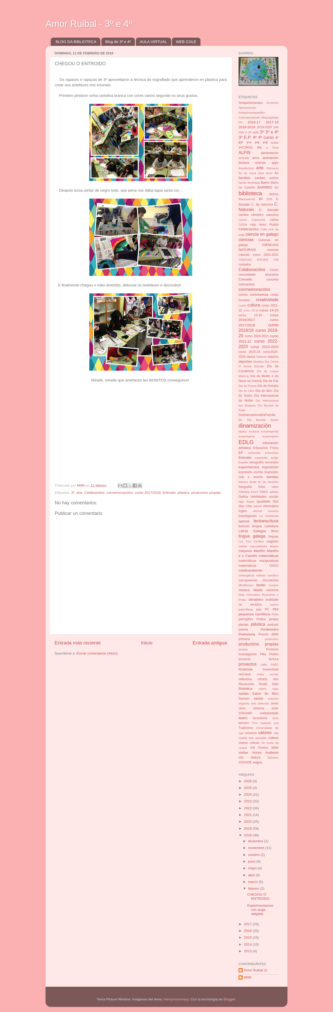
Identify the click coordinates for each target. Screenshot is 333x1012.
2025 (248, 788)
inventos (273, 511)
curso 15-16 (250, 315)
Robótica (245, 689)
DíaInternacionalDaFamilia (257, 415)
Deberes (261, 356)
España (243, 462)
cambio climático (251, 215)
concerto (272, 279)
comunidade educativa (258, 274)
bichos (273, 194)
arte (79, 493)
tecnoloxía (260, 718)
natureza (272, 590)
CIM (275, 259)
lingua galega (252, 536)
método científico (267, 575)
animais (260, 163)
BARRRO (264, 187)
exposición (270, 467)
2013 (248, 951)
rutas (275, 688)
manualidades (258, 546)
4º (255, 137)
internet (257, 511)
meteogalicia (246, 575)
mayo (253, 868)
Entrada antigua (210, 642)
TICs (255, 723)
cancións (272, 215)
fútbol (275, 486)
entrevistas (271, 452)
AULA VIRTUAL (153, 41)
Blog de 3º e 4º (118, 41)
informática (270, 506)
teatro (243, 718)
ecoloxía (254, 431)
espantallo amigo (266, 457)
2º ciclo (254, 132)
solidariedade (269, 713)
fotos (261, 487)
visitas (243, 752)
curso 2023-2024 (264, 347)
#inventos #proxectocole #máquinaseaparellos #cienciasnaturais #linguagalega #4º (258, 112)
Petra (275, 614)
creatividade (267, 299)
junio (252, 861)
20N (275, 127)
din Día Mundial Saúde (258, 419)
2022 (248, 808)
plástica (183, 493)
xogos (257, 762)
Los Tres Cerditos (251, 541)
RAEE (274, 664)
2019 (248, 828)
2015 (248, 937)
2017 (248, 924)
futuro (254, 491)
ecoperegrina (247, 436)
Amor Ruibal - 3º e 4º (89, 24)
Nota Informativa (249, 594)
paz (258, 609)
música (244, 590)
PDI (276, 609)
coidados (245, 264)
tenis (275, 718)
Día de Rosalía (267, 386)
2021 (248, 815)
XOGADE (245, 762)
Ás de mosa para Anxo (255, 173)
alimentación (269, 153)
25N (241, 132)
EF (241, 453)
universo (251, 733)
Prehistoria (247, 634)
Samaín (244, 698)
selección (263, 703)
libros (274, 531)
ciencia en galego (262, 234)
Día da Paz (270, 381)
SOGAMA (245, 713)
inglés (243, 511)
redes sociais (267, 674)
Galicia (243, 496)
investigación (248, 516)
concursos (247, 284)
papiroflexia (246, 609)
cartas (274, 220)
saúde (258, 698)
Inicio (146, 642)
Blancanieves (247, 199)
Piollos (261, 619)
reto (275, 679)
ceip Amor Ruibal (264, 224)
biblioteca (250, 193)
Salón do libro (265, 693)
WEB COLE (186, 41)
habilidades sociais (264, 496)
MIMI (247, 977)
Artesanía (272, 168)
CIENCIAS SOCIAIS (253, 259)
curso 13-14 (251, 310)
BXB (269, 199)
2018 (248, 835)
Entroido (169, 493)
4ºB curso (270, 142)
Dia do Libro (246, 390)
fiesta (253, 481)
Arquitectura (246, 168)
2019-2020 (264, 127)
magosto (272, 541)
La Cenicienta (268, 515)
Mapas (274, 546)
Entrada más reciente (78, 642)
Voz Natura (249, 757)
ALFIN (244, 152)
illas (275, 501)
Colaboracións (252, 269)
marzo (253, 882)
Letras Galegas (252, 531)
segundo (273, 698)
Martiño (259, 551)
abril (252, 875)
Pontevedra (269, 629)
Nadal (257, 590)
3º (72, 493)
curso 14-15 (269, 310)
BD (276, 187)
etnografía (256, 462)
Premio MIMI (268, 634)
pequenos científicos (254, 614)
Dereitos (258, 361)
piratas (273, 619)
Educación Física (265, 448)
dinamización (255, 425)
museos (273, 585)
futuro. (264, 492)
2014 (248, 944)
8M (259, 147)
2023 (248, 801)
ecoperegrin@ (269, 431)
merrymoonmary (176, 999)
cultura (254, 305)
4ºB (257, 142)
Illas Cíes (245, 506)
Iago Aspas (246, 501)
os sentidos (250, 604)
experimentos (249, 467)
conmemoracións (120, 493)
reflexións (245, 679)
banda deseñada (249, 182)
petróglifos (246, 619)
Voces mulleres (265, 752)
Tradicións (246, 728)
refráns (262, 679)
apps (275, 163)
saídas (244, 693)
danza (251, 357)
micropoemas (248, 580)
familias (272, 477)
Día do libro (264, 391)
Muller (261, 585)
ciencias (246, 239)
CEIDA (243, 224)
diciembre (256, 841)
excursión (271, 462)
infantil (258, 506)
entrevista (254, 452)
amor (255, 158)
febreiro (243, 481)
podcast (272, 624)
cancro (243, 219)
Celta (263, 229)
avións (273, 178)
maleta (243, 546)
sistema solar (265, 708)
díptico (243, 431)
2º (246, 132)
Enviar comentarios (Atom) (97, 653)
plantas (244, 624)
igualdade (263, 501)
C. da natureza (262, 204)
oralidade (272, 599)
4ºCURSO (246, 147)
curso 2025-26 (249, 352)
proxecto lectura (258, 659)
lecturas (244, 526)
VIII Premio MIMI (264, 748)
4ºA (249, 142)
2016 (248, 931)
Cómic (274, 270)
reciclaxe (245, 674)
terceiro (244, 723)
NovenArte (268, 594)
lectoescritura (266, 520)
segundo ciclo (247, 703)
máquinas (245, 551)
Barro (265, 182)
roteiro (262, 688)
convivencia (259, 294)
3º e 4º (271, 132)
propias (243, 649)
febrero (254, 888)
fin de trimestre (268, 481)
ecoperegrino (270, 436)
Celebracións (94, 493)
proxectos (248, 664)
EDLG (246, 442)
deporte (273, 357)
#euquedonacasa (250, 103)
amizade (244, 157)
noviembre (256, 848)
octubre (254, 855)
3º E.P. (245, 137)
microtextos (270, 580)
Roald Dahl (268, 684)
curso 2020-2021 (257, 336)
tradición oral (269, 723)
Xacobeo (272, 757)
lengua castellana (265, 526)
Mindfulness (246, 585)
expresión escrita (251, 472)
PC (267, 609)
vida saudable (258, 737)
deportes (245, 361)
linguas (273, 536)
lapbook (244, 521)
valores (264, 732)
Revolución (246, 684)
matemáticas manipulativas (258, 561)
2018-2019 (247, 127)
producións (271, 639)
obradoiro (256, 599)
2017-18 (272, 122)
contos (243, 294)
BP (261, 199)
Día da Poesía (248, 385)
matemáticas (268, 556)
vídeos (273, 738)
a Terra (272, 147)
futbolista (244, 491)
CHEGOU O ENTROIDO (258, 896)
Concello (245, 279)
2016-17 (254, 122)
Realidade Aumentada (258, 669)
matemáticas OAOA (258, 565)
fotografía (245, 487)
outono (274, 604)
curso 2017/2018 (148, 493)
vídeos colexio (249, 743)
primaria (244, 639)
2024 (248, 794)
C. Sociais (269, 210)
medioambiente (250, 570)
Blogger (229, 999)
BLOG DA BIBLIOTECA (76, 41)
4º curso (266, 137)
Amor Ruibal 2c (255, 970)
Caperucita (258, 219)
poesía (243, 629)
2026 (248, 781)
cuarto (242, 305)
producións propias (206, 493)
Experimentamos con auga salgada (260, 910)
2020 (248, 821)
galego (274, 491)
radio (264, 664)
